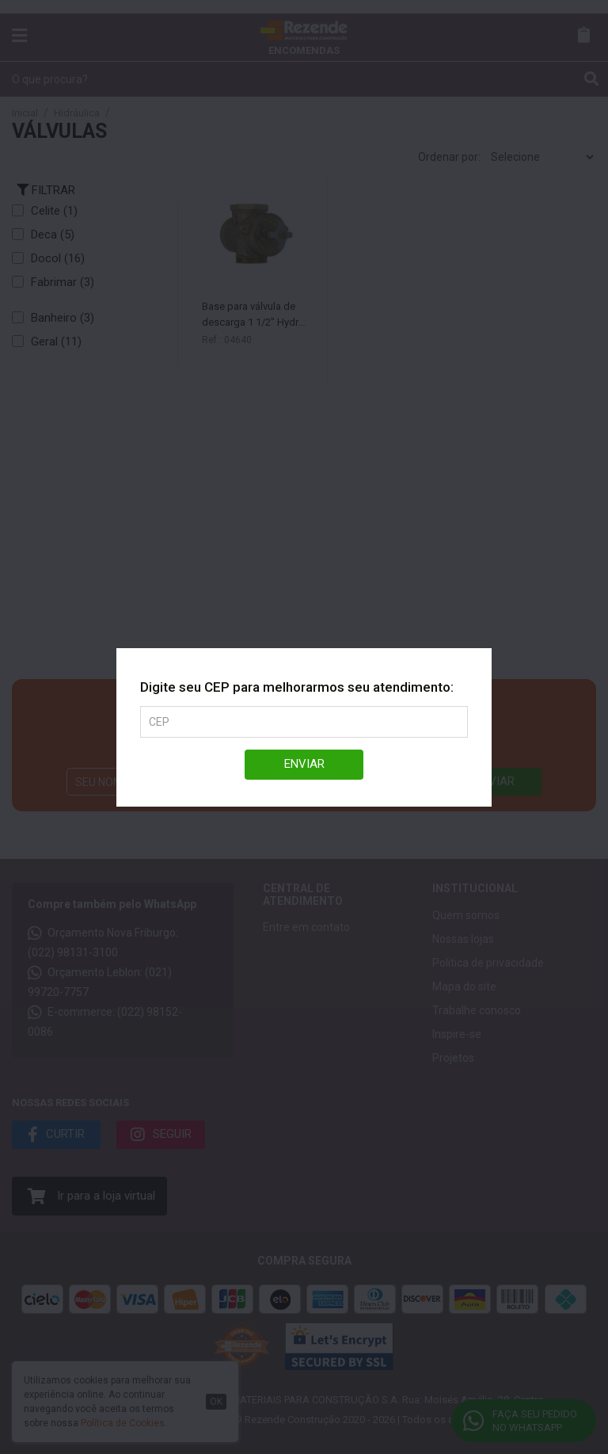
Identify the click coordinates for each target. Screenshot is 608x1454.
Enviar (304, 764)
